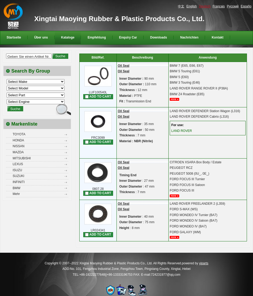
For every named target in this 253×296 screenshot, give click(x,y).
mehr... (176, 99)
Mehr (16, 194)
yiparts (203, 263)
